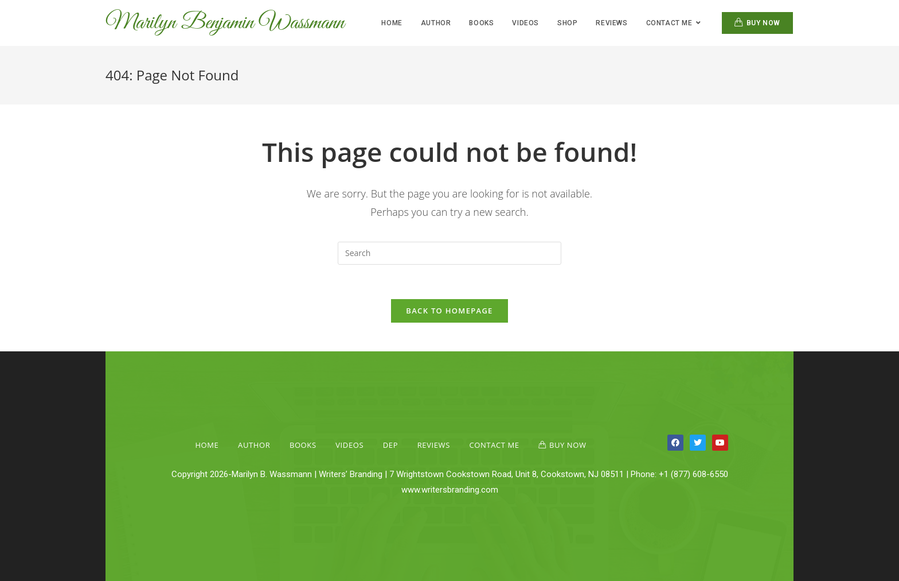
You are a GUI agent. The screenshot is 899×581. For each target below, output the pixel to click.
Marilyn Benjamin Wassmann (224, 23)
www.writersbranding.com (449, 490)
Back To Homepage (449, 310)
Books (303, 445)
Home (206, 445)
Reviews (433, 445)
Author (254, 445)
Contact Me (494, 445)
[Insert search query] (449, 253)
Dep (390, 445)
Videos (349, 445)
